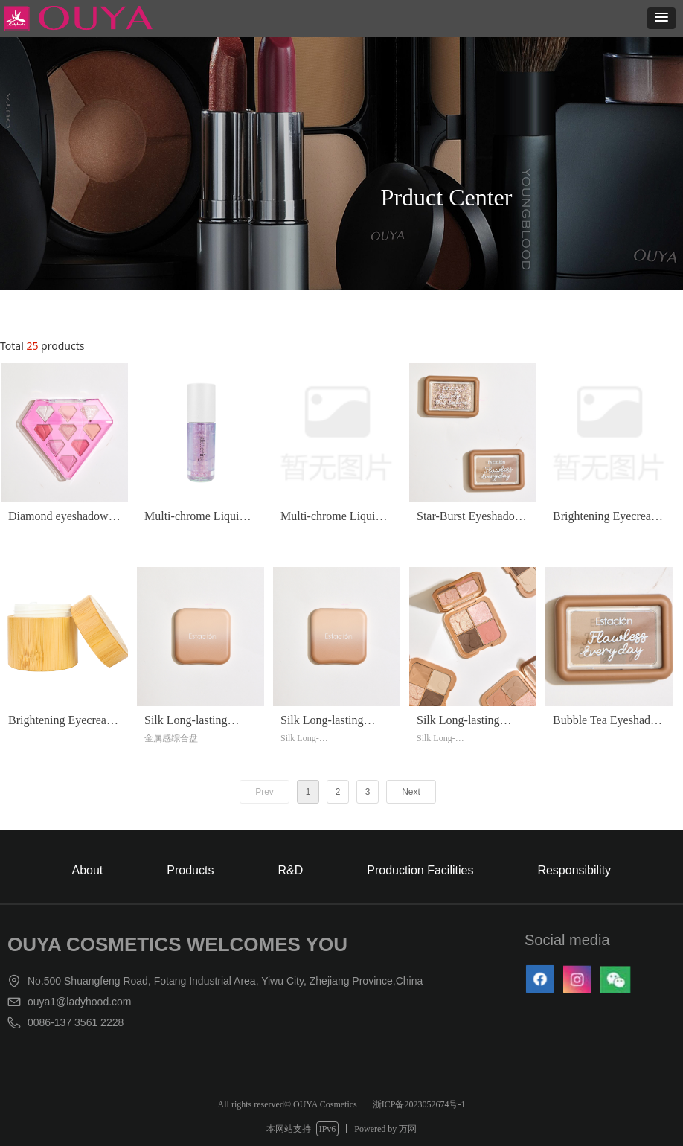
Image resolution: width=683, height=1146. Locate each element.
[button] (661, 18)
